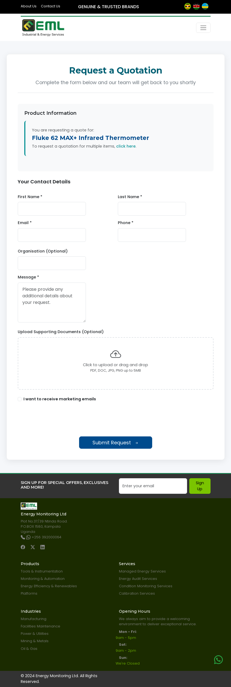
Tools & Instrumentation (42, 571)
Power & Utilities (35, 633)
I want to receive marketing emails (59, 399)
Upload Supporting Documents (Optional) (61, 331)
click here (126, 146)
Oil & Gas (29, 648)
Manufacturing (33, 618)
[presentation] (115, 419)
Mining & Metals (35, 641)
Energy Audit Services (138, 578)
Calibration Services (137, 593)
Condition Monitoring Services (145, 586)
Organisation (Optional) (43, 251)
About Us (29, 6)
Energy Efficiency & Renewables (49, 586)
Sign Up (200, 486)
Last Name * (130, 196)
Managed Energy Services (142, 571)
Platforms (29, 593)
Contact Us (50, 6)
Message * (28, 277)
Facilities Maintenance (40, 626)
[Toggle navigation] (203, 28)
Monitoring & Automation (43, 578)
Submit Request (115, 442)
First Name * (30, 196)
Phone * (125, 222)
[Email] (153, 486)
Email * (25, 222)
